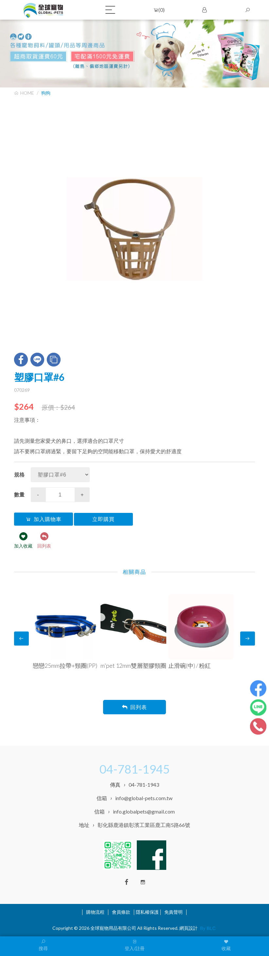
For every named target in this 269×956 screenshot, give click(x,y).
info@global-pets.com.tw (143, 798)
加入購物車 (44, 519)
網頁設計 (188, 928)
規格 (19, 474)
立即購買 (103, 519)
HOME (24, 93)
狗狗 (45, 93)
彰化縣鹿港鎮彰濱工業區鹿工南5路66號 (144, 825)
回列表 (134, 707)
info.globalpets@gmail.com (144, 811)
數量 (19, 494)
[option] (134, 228)
